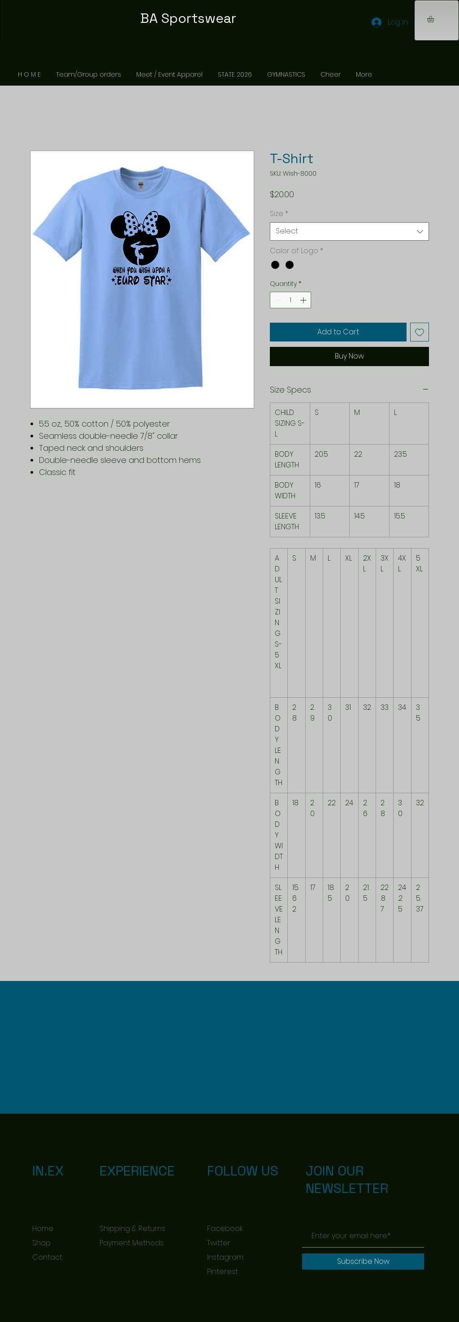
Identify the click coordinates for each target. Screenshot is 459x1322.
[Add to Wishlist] (419, 332)
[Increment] (304, 300)
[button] (434, 19)
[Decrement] (276, 300)
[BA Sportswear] (229, 18)
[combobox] (349, 231)
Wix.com (160, 1196)
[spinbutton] (290, 300)
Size (279, 214)
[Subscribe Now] (363, 1261)
